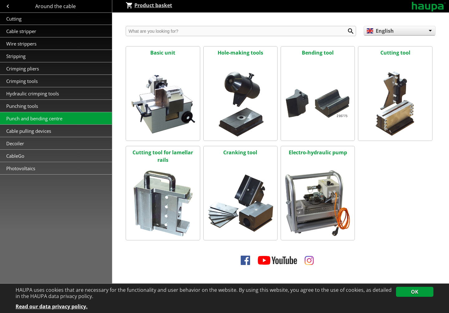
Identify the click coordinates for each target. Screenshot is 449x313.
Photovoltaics (20, 168)
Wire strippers (21, 44)
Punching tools (22, 106)
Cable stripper (21, 31)
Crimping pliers (23, 68)
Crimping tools (22, 81)
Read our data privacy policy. (52, 306)
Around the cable (56, 6)
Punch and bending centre (34, 118)
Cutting (14, 19)
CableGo (15, 156)
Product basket (149, 5)
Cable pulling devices (28, 131)
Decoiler (15, 143)
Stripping (16, 56)
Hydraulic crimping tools (32, 93)
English (379, 30)
